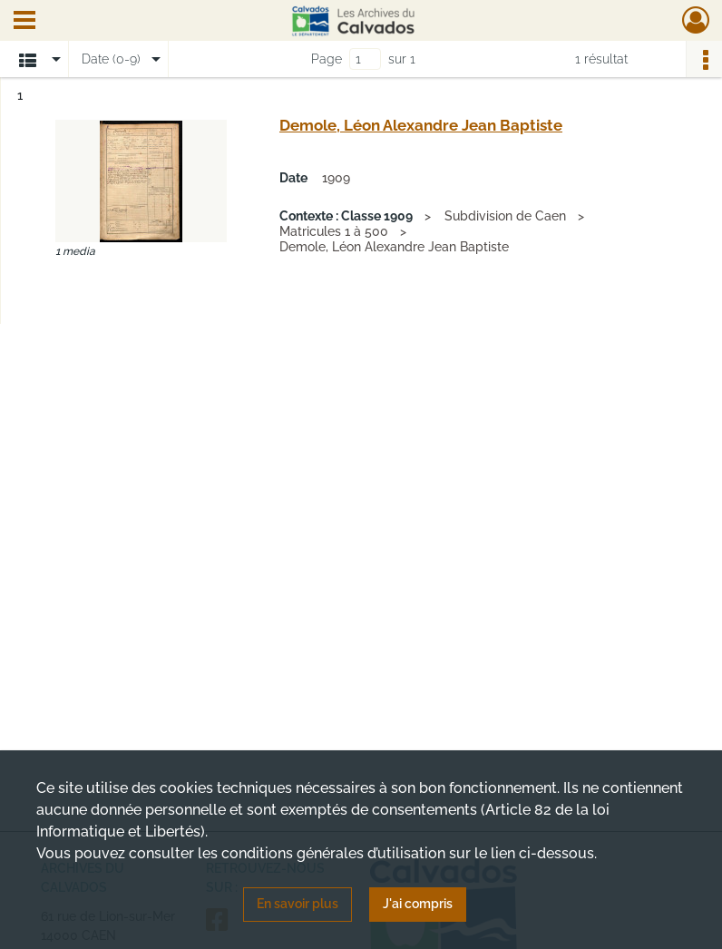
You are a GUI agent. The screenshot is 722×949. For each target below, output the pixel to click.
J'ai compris (418, 903)
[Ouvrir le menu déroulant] (24, 22)
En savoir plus (297, 903)
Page (326, 59)
